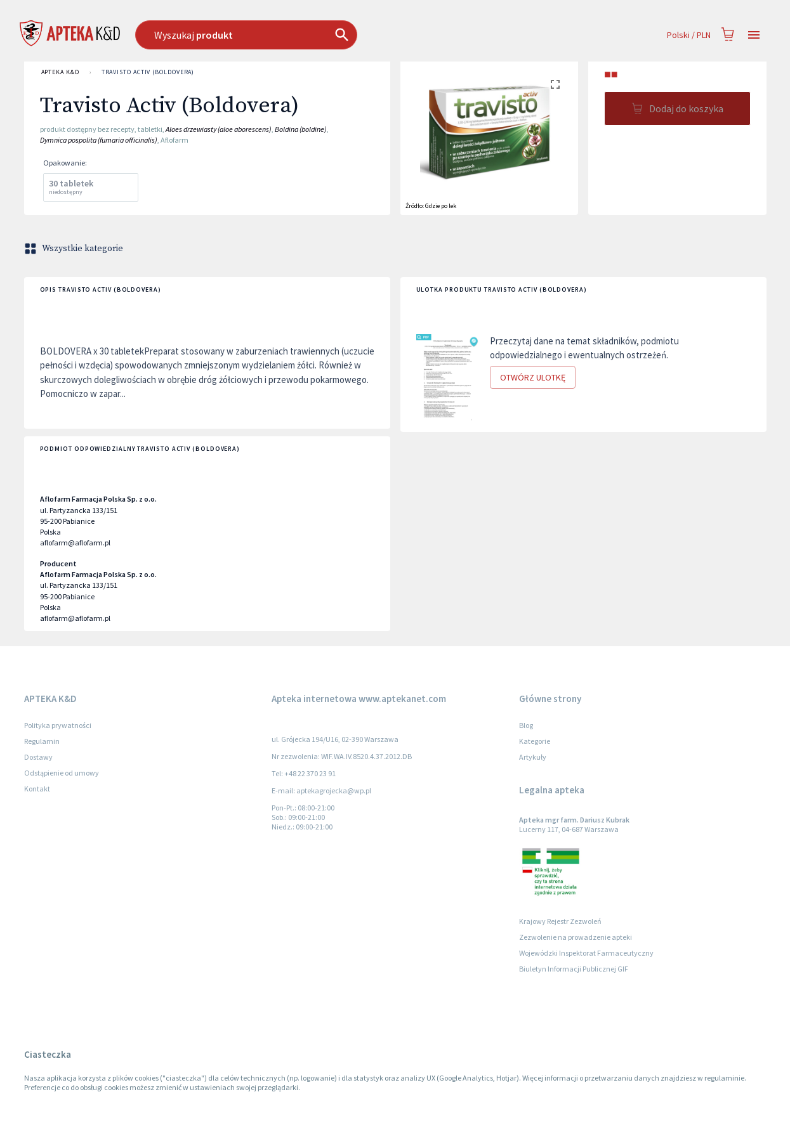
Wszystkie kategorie (75, 248)
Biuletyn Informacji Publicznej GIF (573, 968)
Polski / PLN (689, 35)
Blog (526, 725)
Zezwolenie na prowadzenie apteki (575, 937)
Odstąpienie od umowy (61, 772)
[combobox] (311, 34)
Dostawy (38, 757)
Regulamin (42, 741)
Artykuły (532, 757)
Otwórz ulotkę (532, 378)
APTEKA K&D (60, 72)
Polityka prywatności (57, 725)
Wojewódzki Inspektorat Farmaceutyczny (586, 953)
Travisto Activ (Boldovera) (148, 72)
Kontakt (37, 788)
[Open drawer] (754, 35)
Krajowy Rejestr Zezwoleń (560, 921)
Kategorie (534, 741)
